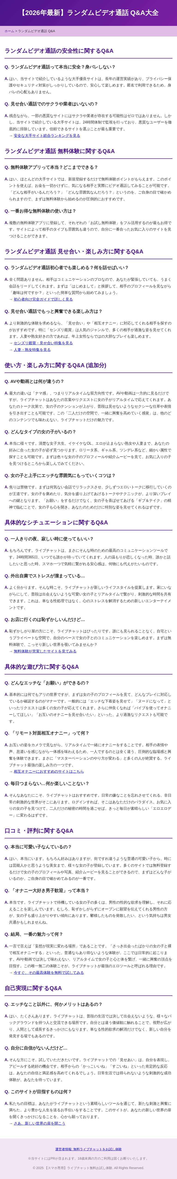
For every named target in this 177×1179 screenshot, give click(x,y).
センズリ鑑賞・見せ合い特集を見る (43, 343)
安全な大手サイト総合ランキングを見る (47, 136)
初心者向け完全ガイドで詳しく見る (43, 299)
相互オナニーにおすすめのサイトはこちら (49, 771)
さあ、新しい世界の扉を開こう (39, 1123)
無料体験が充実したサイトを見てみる (45, 651)
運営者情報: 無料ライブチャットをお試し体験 (88, 1149)
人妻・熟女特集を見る (32, 350)
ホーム (9, 31)
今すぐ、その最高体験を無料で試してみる (49, 973)
